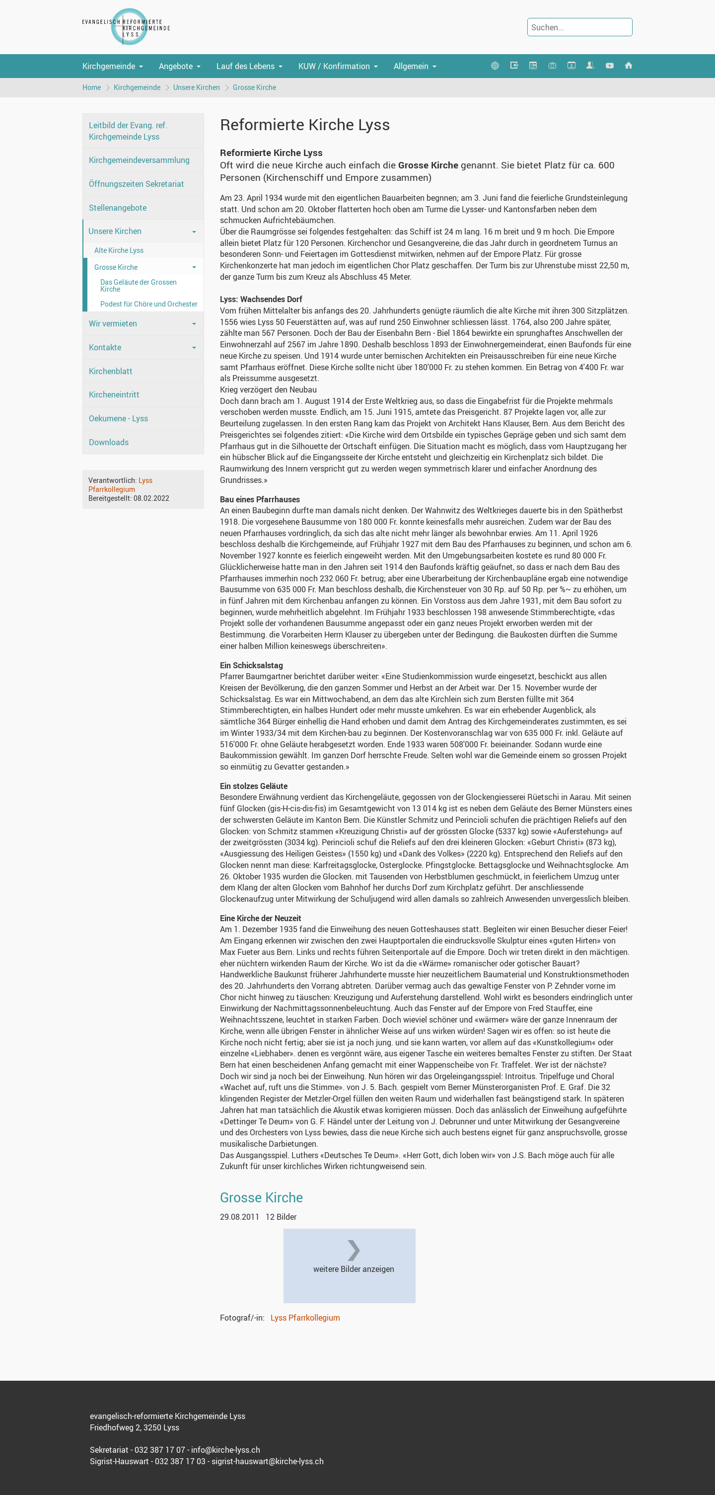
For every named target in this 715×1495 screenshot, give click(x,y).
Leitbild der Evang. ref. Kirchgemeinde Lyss (128, 131)
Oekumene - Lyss (118, 418)
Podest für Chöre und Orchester (149, 304)
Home (91, 87)
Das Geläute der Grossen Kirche (138, 285)
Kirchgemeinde (108, 66)
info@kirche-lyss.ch (225, 1449)
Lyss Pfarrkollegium (120, 484)
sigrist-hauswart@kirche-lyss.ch (268, 1461)
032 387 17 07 (160, 1449)
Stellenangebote (117, 207)
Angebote (176, 66)
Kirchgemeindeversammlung (139, 160)
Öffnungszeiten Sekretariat (136, 183)
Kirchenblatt (111, 371)
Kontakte (105, 347)
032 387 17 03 (180, 1461)
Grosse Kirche (254, 87)
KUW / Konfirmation (334, 66)
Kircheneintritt (114, 394)
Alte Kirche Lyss (118, 250)
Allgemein (411, 66)
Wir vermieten (113, 323)
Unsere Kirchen (196, 87)
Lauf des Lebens (245, 66)
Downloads (109, 442)
